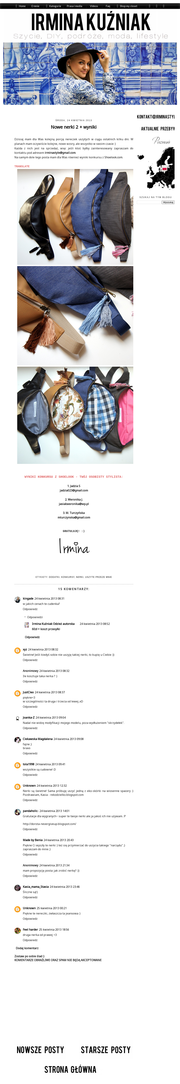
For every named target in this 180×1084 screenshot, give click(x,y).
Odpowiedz (30, 609)
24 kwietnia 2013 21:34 (54, 865)
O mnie (35, 6)
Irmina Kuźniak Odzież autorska (53, 624)
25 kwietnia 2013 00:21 (52, 908)
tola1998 (28, 764)
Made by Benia (32, 840)
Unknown (29, 786)
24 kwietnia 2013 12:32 (52, 786)
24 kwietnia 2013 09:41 (50, 764)
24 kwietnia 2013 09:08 (69, 739)
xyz (25, 649)
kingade (28, 598)
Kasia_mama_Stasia (36, 887)
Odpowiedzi (35, 617)
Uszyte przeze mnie (98, 577)
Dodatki (54, 577)
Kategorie (55, 6)
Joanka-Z (29, 717)
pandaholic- (30, 811)
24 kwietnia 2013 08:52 (95, 624)
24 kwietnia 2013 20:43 (59, 840)
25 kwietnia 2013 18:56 (54, 929)
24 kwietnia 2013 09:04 (51, 717)
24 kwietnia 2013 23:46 (65, 887)
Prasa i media (74, 6)
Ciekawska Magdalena (38, 739)
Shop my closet (128, 6)
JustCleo (28, 692)
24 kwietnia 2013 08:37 (50, 692)
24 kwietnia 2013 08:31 (49, 598)
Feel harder (30, 929)
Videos (94, 6)
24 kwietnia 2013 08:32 (43, 649)
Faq (108, 6)
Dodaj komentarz (27, 948)
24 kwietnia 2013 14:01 (55, 811)
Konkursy (67, 577)
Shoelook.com (113, 157)
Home (22, 6)
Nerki (80, 577)
